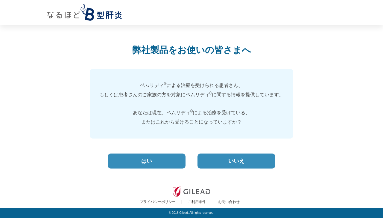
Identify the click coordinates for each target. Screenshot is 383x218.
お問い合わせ (229, 202)
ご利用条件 (197, 202)
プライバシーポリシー (158, 202)
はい (146, 161)
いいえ (236, 161)
